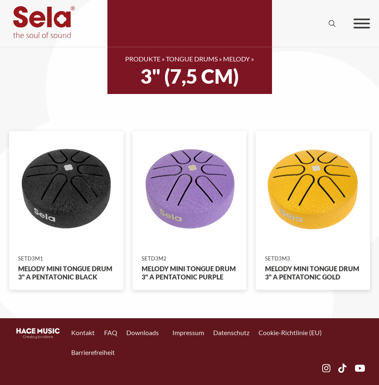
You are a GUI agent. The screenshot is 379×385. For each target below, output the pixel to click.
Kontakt (83, 332)
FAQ (110, 332)
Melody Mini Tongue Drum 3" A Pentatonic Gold (312, 272)
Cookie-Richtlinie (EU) (290, 332)
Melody (236, 59)
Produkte (142, 59)
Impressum (188, 332)
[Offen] (361, 23)
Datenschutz (231, 332)
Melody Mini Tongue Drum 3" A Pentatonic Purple (189, 272)
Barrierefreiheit (93, 352)
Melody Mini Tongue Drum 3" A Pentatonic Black (65, 272)
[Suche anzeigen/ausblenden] (332, 23)
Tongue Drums (192, 59)
